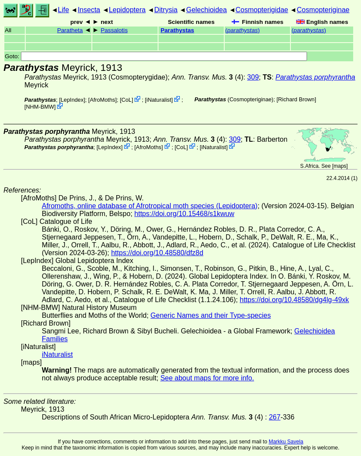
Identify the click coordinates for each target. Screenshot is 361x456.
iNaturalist (158, 100)
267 (274, 417)
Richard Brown (296, 99)
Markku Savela (286, 442)
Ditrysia (165, 9)
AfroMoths (102, 100)
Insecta (89, 9)
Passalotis (114, 30)
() (242, 30)
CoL (126, 100)
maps (340, 166)
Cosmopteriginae (323, 9)
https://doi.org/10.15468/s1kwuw (184, 213)
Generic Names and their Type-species (211, 315)
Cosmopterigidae (262, 9)
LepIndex (72, 100)
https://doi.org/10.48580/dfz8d (157, 252)
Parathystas (177, 30)
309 (253, 77)
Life (63, 9)
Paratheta (70, 30)
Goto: (156, 56)
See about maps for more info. (207, 378)
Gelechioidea (206, 9)
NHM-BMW (40, 106)
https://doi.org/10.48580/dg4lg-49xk (294, 299)
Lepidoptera (127, 9)
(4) (207, 77)
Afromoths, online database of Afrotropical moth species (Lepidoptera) (149, 206)
